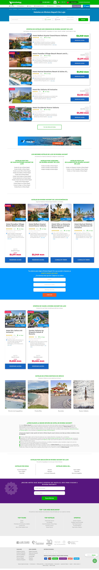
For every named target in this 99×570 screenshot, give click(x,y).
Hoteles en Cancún (21, 551)
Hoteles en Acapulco (21, 559)
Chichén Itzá (22, 525)
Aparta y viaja (45, 565)
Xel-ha (21, 522)
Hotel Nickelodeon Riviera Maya (49, 524)
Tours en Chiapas (20, 558)
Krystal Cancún (49, 527)
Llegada (48, 17)
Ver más (55, 44)
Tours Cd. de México (21, 554)
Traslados (31, 559)
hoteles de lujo (68, 438)
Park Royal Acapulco (77, 524)
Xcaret (21, 520)
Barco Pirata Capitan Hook (22, 527)
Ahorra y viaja (52, 565)
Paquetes (31, 558)
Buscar (83, 19)
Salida (57, 17)
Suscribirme (49, 498)
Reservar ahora (79, 40)
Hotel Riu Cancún (49, 525)
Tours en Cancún (20, 556)
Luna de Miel (31, 556)
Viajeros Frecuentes (33, 551)
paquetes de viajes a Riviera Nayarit (46, 430)
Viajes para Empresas (33, 553)
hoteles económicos (56, 438)
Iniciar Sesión (74, 2)
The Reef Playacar (77, 525)
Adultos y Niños (70, 17)
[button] (40, 6)
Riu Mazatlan (49, 522)
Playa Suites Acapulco (77, 527)
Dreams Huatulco (77, 520)
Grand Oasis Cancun (49, 520)
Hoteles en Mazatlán (21, 553)
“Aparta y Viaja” (47, 439)
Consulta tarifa (61, 260)
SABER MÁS (49, 294)
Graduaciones (32, 554)
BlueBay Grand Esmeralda (77, 522)
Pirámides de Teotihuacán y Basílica (22, 524)
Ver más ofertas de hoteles (49, 127)
